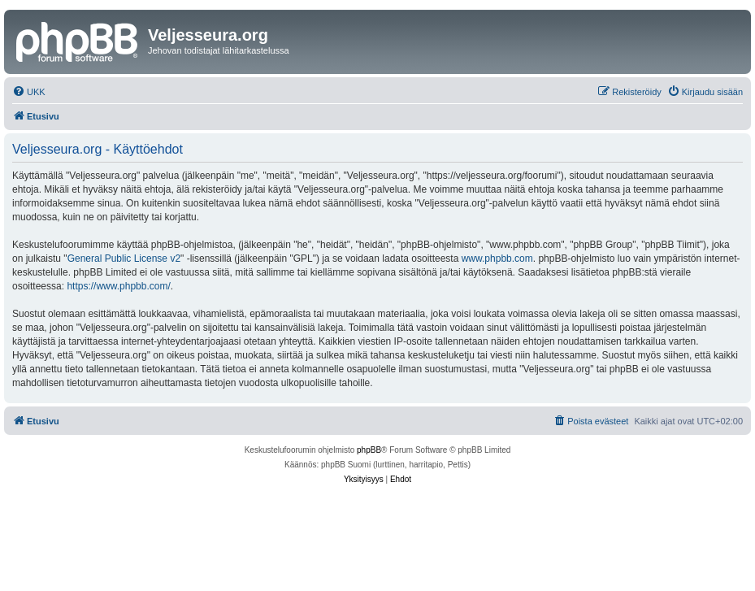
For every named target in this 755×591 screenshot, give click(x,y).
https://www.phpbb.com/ (118, 286)
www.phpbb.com (497, 258)
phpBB (369, 449)
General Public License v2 (123, 258)
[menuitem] (29, 92)
